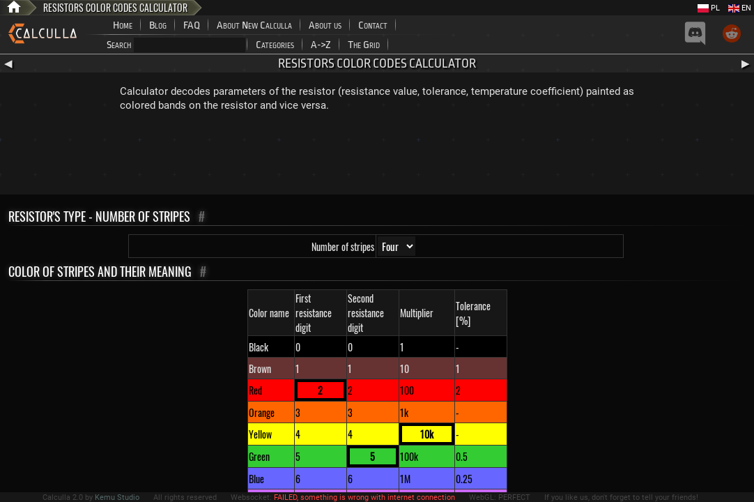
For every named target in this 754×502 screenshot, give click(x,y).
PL (709, 8)
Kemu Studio (117, 497)
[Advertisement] (377, 156)
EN (739, 8)
